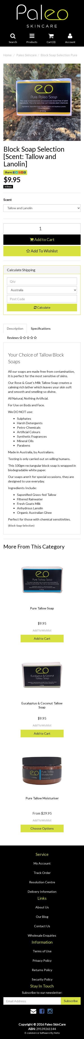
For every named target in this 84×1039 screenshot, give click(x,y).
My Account (42, 863)
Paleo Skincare (26, 55)
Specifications (41, 328)
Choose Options (42, 828)
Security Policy (42, 979)
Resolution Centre (42, 882)
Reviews (22, 338)
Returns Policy (42, 970)
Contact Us (42, 926)
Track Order (42, 873)
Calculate (42, 307)
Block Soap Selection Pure (59, 55)
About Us (42, 907)
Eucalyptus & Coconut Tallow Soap (42, 705)
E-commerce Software (37, 1032)
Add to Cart (42, 239)
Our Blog (42, 917)
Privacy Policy (42, 960)
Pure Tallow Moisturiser (42, 798)
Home (7, 55)
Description (15, 328)
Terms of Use (42, 951)
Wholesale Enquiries (42, 935)
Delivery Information (42, 891)
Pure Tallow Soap (42, 608)
